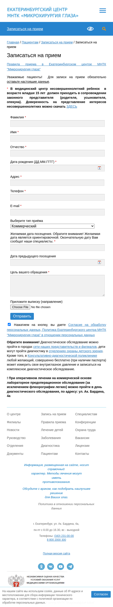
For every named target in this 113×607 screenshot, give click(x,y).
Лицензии (82, 445)
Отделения (15, 445)
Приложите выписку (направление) (36, 302)
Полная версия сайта (56, 553)
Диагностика (50, 445)
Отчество (18, 147)
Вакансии (82, 438)
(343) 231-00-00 (64, 536)
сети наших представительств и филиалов (65, 347)
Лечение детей (52, 430)
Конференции (85, 422)
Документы (15, 453)
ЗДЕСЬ (72, 106)
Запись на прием (53, 414)
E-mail (16, 206)
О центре (14, 414)
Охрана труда (85, 430)
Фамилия (18, 117)
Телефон (18, 191)
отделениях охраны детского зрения (75, 351)
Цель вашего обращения (29, 272)
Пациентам (30, 42)
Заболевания (51, 438)
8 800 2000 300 (56, 539)
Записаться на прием (25, 29)
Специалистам (86, 414)
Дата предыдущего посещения (33, 256)
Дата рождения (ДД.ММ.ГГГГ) (33, 162)
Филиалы (14, 422)
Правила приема (53, 422)
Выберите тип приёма (26, 221)
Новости (13, 430)
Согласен (101, 594)
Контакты (82, 453)
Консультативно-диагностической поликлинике (62, 355)
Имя (14, 132)
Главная (13, 42)
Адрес (16, 176)
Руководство (16, 438)
